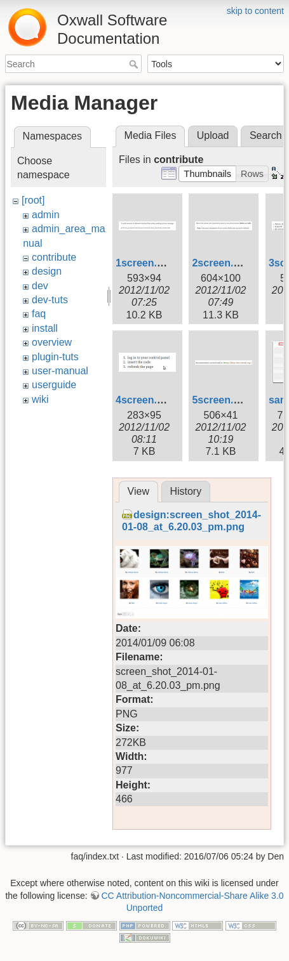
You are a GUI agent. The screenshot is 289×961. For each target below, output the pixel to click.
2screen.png (222, 263)
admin (46, 214)
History (185, 491)
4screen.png (145, 400)
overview (52, 342)
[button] (207, 174)
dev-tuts (50, 299)
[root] (33, 200)
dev (40, 285)
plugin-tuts (55, 356)
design (47, 271)
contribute (54, 257)
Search (135, 64)
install (45, 328)
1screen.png (145, 263)
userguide (54, 384)
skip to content (255, 11)
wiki (40, 399)
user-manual (60, 370)
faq (39, 313)
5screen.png (222, 400)
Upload (213, 135)
